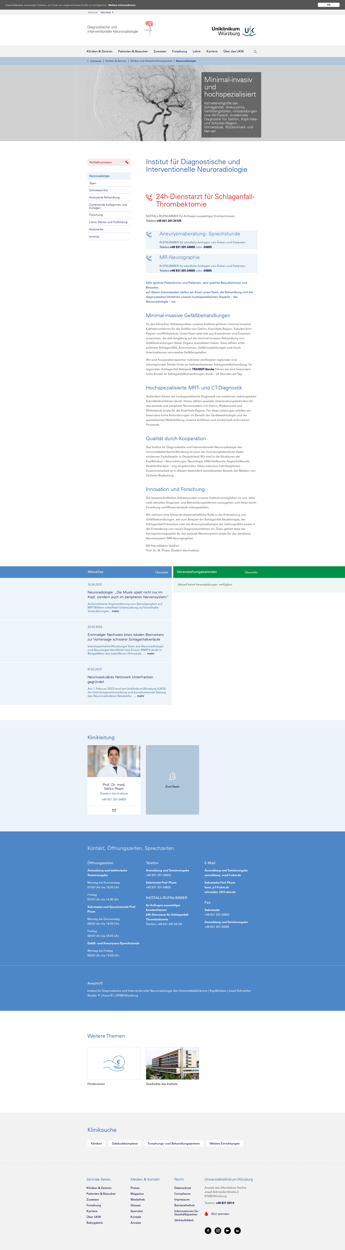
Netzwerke (96, 229)
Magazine (137, 1193)
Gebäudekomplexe (125, 1143)
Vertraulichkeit (183, 1220)
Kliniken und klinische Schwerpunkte (151, 61)
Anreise (94, 236)
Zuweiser (93, 1199)
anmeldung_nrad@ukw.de (223, 875)
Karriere (92, 1211)
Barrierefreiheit (184, 1205)
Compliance (182, 1193)
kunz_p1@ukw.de (217, 887)
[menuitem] (100, 12)
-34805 (207, 247)
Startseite (94, 61)
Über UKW (94, 1217)
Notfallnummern (109, 162)
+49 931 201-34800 (183, 247)
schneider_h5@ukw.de (220, 892)
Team (92, 183)
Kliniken (96, 1143)
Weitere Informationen (125, 5)
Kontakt (136, 1217)
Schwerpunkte (98, 190)
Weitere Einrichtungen (225, 1143)
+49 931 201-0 (225, 1203)
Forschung (96, 215)
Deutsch (99, 12)
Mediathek (138, 1199)
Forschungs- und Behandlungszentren (174, 1143)
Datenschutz (182, 1188)
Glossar (136, 1205)
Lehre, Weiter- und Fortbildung (108, 222)
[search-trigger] (255, 51)
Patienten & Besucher (101, 1193)
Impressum (182, 1199)
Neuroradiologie (186, 61)
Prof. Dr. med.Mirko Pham (114, 786)
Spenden (137, 1211)
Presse (135, 1188)
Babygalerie (95, 1222)
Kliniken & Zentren (116, 61)
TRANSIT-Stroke (203, 369)
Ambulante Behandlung (104, 197)
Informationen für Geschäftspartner (186, 1212)
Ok (329, 4)
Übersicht (161, 572)
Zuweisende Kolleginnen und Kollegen (108, 206)
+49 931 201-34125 (169, 221)
